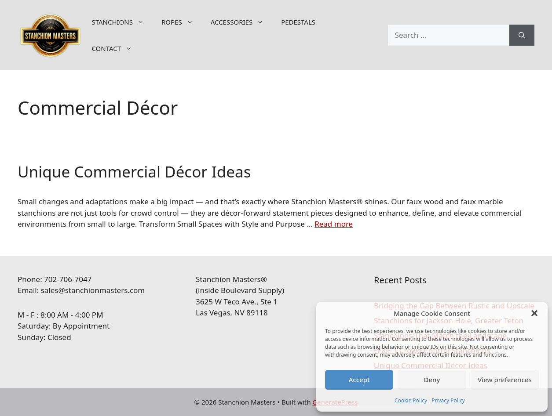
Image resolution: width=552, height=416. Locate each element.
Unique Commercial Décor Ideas (134, 171)
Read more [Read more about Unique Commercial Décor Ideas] (333, 224)
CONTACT (116, 48)
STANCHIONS (122, 22)
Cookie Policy (411, 400)
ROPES (181, 22)
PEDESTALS (298, 22)
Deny (432, 379)
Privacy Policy (448, 400)
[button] (534, 313)
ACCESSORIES (241, 22)
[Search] (521, 35)
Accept (359, 379)
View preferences (505, 379)
